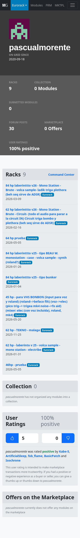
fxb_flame (35, 456)
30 (11, 128)
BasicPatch (52, 456)
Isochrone (13, 460)
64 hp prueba (15, 238)
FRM (49, 5)
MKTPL (59, 5)
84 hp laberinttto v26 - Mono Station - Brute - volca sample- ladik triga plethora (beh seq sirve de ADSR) (36, 189)
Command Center (61, 175)
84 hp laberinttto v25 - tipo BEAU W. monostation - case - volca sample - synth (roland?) (36, 257)
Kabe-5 (64, 451)
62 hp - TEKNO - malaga (23, 330)
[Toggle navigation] (72, 5)
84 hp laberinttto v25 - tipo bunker (31, 277)
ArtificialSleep (16, 456)
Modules (37, 5)
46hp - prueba (16, 365)
